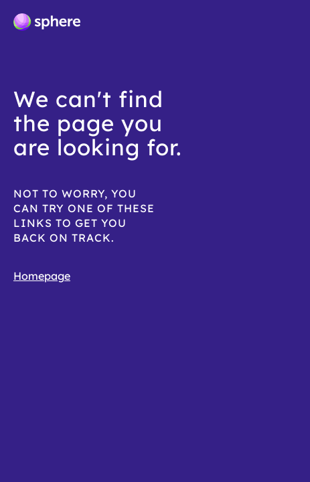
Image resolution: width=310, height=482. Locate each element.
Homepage (41, 276)
